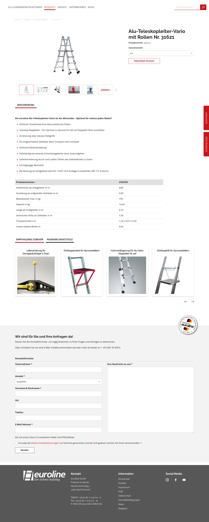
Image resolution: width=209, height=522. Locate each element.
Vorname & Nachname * (28, 388)
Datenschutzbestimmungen (45, 443)
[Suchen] (203, 7)
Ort (17, 400)
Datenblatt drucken (144, 61)
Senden (25, 450)
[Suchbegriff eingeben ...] (187, 7)
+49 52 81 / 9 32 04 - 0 (90, 497)
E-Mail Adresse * (24, 424)
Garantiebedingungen (129, 500)
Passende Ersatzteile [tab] (60, 239)
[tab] (26, 105)
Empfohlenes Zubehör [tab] (29, 239)
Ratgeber (123, 508)
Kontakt (206, 118)
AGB (95, 443)
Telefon (19, 412)
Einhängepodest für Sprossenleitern (81, 250)
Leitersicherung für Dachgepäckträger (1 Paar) (36, 252)
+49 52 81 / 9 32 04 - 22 (86, 500)
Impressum (124, 487)
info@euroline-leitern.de (90, 504)
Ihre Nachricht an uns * (119, 364)
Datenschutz (124, 495)
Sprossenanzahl (135, 48)
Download (206, 144)
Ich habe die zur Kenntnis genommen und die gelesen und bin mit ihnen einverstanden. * (80, 443)
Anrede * (20, 376)
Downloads (124, 479)
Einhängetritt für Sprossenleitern (173, 250)
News (121, 504)
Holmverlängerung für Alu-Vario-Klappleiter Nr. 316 (127, 252)
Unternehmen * (23, 364)
